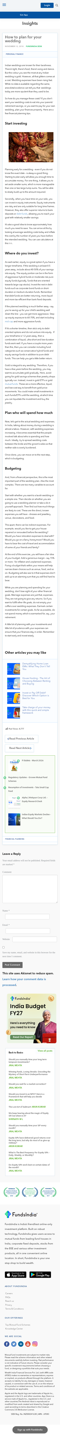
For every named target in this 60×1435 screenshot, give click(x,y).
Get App (24, 15)
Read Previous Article (21, 739)
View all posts (45, 1051)
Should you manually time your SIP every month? (27, 1127)
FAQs (7, 1297)
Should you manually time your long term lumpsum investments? (28, 1061)
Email (6, 925)
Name (6, 910)
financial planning (14, 839)
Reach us (9, 1301)
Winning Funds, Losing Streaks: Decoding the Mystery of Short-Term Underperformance (29, 1073)
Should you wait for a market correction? (27, 1084)
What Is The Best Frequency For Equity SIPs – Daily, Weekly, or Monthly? (29, 1154)
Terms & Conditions (14, 1309)
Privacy (8, 1305)
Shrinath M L (16, 1119)
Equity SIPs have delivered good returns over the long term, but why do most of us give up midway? (30, 1140)
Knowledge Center (14, 1329)
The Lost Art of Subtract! (20, 1107)
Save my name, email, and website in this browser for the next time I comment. (28, 954)
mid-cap (9, 322)
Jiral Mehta (15, 1066)
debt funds (21, 214)
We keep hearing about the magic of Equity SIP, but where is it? (29, 1114)
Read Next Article (19, 748)
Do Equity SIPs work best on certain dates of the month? (29, 1166)
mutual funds (11, 384)
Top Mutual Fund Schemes (17, 1325)
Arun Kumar (39, 1107)
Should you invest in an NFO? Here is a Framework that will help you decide (26, 1095)
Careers (9, 1294)
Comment (7, 872)
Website (6, 939)
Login (47, 5)
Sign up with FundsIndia (30, 1430)
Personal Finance (15, 54)
